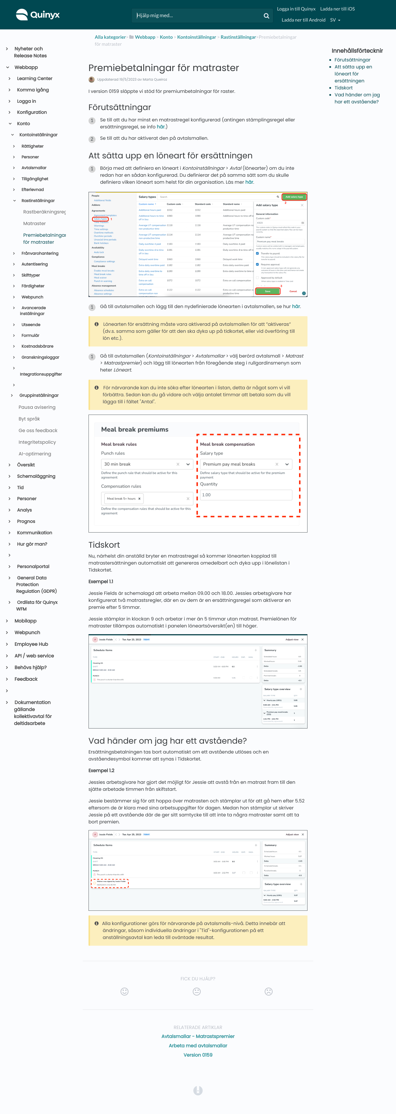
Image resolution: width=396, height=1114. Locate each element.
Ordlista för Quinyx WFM (37, 606)
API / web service (34, 656)
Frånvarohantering (39, 253)
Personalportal (33, 567)
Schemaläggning (35, 476)
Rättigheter (31, 146)
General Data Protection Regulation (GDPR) (36, 585)
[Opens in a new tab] (198, 1090)
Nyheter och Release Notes (30, 52)
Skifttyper (30, 275)
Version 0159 (197, 1055)
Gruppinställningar (38, 396)
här (161, 126)
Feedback (25, 679)
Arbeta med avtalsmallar (198, 1045)
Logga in (26, 101)
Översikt (25, 465)
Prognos (25, 522)
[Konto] (166, 37)
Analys (24, 510)
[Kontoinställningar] (196, 37)
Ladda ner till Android (304, 20)
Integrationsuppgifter (40, 374)
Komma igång (32, 90)
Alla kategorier (110, 37)
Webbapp (26, 67)
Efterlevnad (32, 189)
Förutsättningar (352, 59)
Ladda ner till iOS (337, 9)
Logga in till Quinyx (296, 9)
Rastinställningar (37, 201)
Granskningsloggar (39, 357)
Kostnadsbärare (36, 346)
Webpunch (31, 297)
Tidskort (344, 87)
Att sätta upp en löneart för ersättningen (353, 73)
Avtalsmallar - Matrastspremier (198, 1036)
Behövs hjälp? (30, 667)
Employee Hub (31, 644)
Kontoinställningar (37, 135)
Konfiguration (31, 112)
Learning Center (34, 79)
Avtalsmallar (33, 168)
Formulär (29, 335)
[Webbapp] (142, 37)
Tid (20, 488)
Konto (23, 124)
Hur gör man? (31, 544)
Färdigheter (32, 286)
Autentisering (34, 264)
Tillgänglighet (34, 179)
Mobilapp (25, 621)
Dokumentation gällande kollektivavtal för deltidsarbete (33, 713)
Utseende (30, 325)
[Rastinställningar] (238, 37)
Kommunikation (34, 533)
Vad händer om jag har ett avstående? (357, 98)
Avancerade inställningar (33, 310)
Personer (29, 157)
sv (333, 20)
